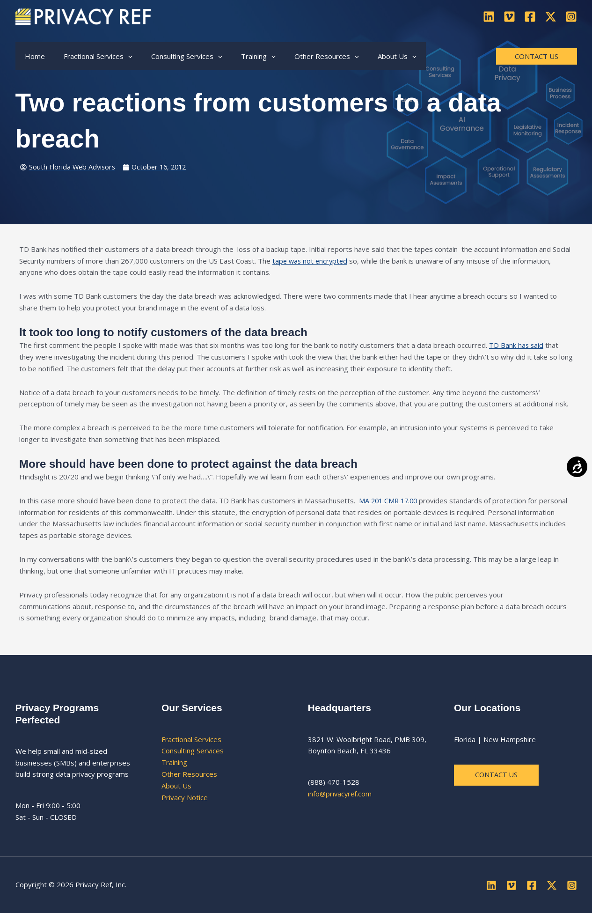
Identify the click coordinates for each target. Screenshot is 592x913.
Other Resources (189, 774)
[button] (121, 56)
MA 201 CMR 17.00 (390, 501)
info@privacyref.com (340, 794)
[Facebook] (530, 16)
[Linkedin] (489, 16)
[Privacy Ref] (83, 15)
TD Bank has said (516, 345)
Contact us (497, 775)
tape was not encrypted (311, 261)
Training (174, 762)
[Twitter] (550, 16)
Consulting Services (192, 751)
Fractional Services (191, 739)
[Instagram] (571, 16)
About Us (176, 785)
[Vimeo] (509, 16)
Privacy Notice (184, 797)
